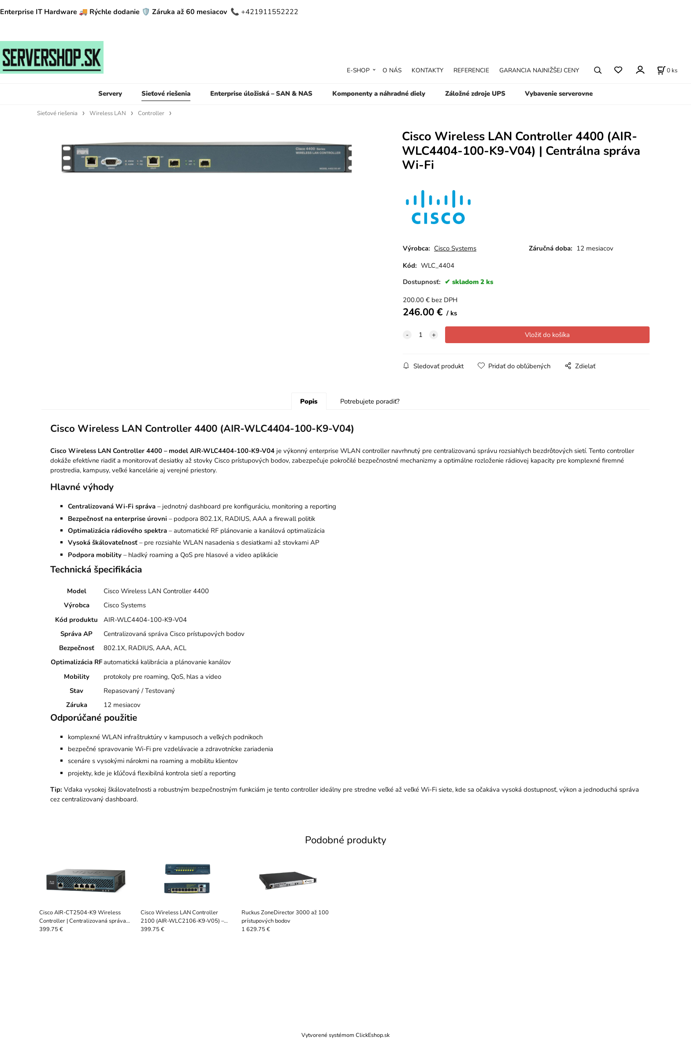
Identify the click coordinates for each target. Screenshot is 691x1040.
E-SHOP (358, 70)
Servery (110, 93)
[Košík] (667, 70)
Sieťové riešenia (165, 93)
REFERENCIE (471, 70)
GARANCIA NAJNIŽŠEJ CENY (539, 70)
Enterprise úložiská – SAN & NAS (261, 93)
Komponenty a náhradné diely (378, 93)
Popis (308, 401)
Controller (151, 113)
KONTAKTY (427, 70)
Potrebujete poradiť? (370, 401)
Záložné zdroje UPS (475, 93)
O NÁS (392, 70)
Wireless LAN (107, 113)
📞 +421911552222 (264, 12)
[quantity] (420, 334)
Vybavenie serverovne (559, 93)
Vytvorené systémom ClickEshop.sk (345, 1035)
